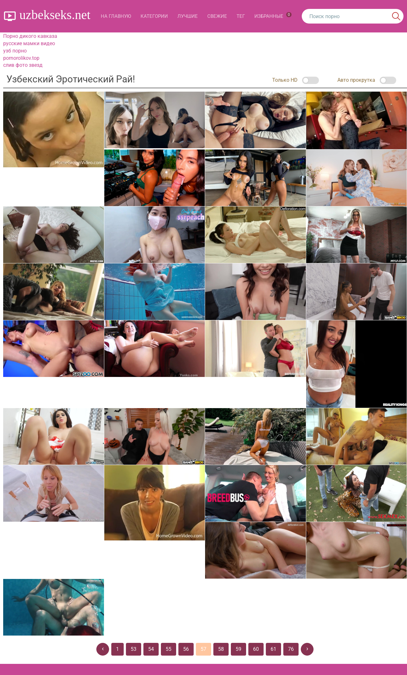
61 (273, 649)
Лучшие (187, 16)
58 (221, 649)
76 (291, 649)
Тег (241, 16)
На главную (116, 16)
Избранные (273, 15)
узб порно (15, 51)
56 (186, 649)
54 (151, 649)
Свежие (217, 16)
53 (133, 649)
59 (238, 649)
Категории (154, 16)
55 (168, 649)
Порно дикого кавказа (30, 36)
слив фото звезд (23, 65)
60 (256, 649)
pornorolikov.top (21, 58)
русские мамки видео (29, 43)
